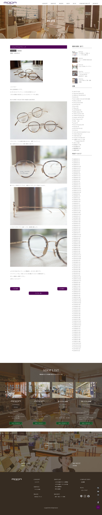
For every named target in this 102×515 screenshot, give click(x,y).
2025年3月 (75, 188)
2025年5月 (75, 184)
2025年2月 (75, 189)
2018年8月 (75, 333)
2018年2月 (75, 344)
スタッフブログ (84, 490)
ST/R (74, 135)
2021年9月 (75, 265)
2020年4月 (75, 296)
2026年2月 (75, 167)
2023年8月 (75, 223)
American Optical (77, 98)
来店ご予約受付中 (16, 428)
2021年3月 (75, 276)
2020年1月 (75, 302)
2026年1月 (75, 169)
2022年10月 (76, 241)
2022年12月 (76, 237)
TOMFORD (76, 140)
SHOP (68, 3)
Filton (74, 113)
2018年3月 (75, 342)
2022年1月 (75, 258)
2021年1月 (75, 280)
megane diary (79, 146)
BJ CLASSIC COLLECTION (80, 103)
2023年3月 (75, 232)
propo (74, 127)
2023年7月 (75, 224)
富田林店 (19, 50)
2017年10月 (76, 351)
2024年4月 (75, 208)
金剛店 (74, 155)
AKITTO (75, 96)
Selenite (75, 131)
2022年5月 (75, 250)
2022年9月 (75, 243)
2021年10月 (76, 263)
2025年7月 (75, 180)
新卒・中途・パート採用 (60, 496)
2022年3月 (75, 254)
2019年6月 (75, 315)
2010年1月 (75, 355)
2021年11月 (76, 261)
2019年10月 (76, 307)
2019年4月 (75, 318)
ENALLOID (76, 105)
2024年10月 (76, 197)
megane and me (77, 122)
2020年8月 (75, 289)
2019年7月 (75, 313)
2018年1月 (75, 346)
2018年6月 (75, 337)
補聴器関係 (76, 153)
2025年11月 (76, 173)
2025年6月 (75, 182)
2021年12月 (76, 259)
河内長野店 (76, 151)
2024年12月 (76, 193)
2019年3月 (75, 320)
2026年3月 (75, 166)
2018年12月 (76, 326)
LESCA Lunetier (77, 118)
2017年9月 (75, 353)
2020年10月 (76, 285)
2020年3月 (75, 298)
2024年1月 (75, 213)
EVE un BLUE (77, 107)
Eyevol (75, 111)
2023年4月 (75, 230)
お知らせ (75, 147)
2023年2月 (75, 234)
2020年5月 (75, 294)
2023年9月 (75, 221)
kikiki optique (76, 116)
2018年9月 (75, 331)
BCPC (74, 102)
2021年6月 (75, 270)
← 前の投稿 (15, 288)
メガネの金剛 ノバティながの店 (61, 484)
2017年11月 (76, 350)
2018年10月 (76, 329)
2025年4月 (75, 186)
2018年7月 (75, 335)
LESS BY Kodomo (78, 120)
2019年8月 (75, 311)
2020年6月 (75, 293)
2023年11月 (76, 217)
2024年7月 (75, 202)
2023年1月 (75, 235)
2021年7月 (75, 269)
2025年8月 (75, 178)
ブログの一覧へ (38, 293)
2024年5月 (75, 206)
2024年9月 (75, 199)
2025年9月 (75, 177)
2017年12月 (76, 348)
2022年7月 (75, 247)
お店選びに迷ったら (78, 144)
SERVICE (53, 3)
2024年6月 (75, 204)
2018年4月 (75, 340)
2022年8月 (75, 245)
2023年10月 (76, 219)
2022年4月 (75, 252)
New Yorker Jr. (77, 124)
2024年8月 (75, 201)
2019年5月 (75, 317)
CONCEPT (45, 3)
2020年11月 (76, 283)
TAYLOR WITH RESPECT (80, 137)
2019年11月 (76, 305)
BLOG (74, 3)
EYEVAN (75, 109)
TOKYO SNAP (77, 138)
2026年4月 (75, 164)
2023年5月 (75, 228)
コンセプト (37, 482)
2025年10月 (76, 175)
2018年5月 (75, 339)
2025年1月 (75, 191)
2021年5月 (75, 272)
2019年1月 (75, 324)
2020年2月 (75, 300)
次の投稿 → (62, 288)
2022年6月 (75, 248)
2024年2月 (75, 212)
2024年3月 (75, 210)
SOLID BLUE (76, 133)
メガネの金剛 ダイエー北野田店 (61, 482)
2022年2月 (75, 256)
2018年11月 (76, 328)
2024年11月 (76, 195)
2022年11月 (76, 239)
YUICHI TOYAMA (78, 142)
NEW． (75, 126)
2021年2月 (75, 278)
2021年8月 (75, 267)
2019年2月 (75, 322)
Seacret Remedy (77, 129)
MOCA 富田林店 (58, 486)
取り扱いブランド (38, 496)
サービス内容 (37, 489)
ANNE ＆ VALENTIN (78, 100)
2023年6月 (75, 226)
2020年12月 (76, 282)
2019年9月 (75, 309)
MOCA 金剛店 (57, 489)
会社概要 (83, 482)
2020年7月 (75, 291)
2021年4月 (75, 274)
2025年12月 (76, 171)
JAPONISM (76, 115)
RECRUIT (95, 3)
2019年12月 (76, 304)
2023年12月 (76, 215)
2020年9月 (75, 287)
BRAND (61, 3)
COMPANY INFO (83, 3)
